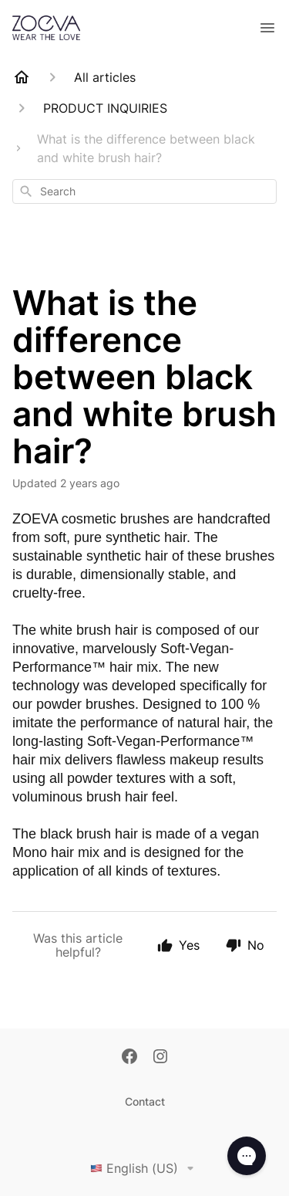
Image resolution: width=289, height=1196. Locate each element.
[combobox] (144, 191)
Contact (145, 1101)
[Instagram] (160, 1058)
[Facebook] (129, 1058)
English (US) (145, 1168)
